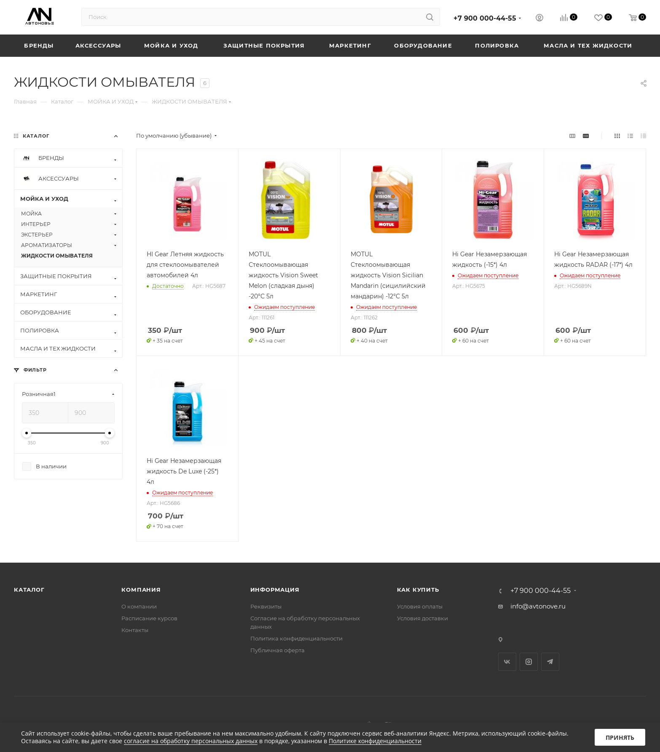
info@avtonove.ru (538, 606)
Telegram (550, 662)
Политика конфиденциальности (296, 638)
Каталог (29, 589)
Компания (141, 589)
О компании (139, 606)
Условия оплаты (420, 606)
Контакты (134, 630)
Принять (620, 737)
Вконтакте (507, 662)
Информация (275, 589)
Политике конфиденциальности (375, 741)
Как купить (418, 589)
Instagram (529, 662)
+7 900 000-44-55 (484, 18)
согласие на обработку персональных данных (191, 741)
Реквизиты (266, 606)
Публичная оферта (277, 650)
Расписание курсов (149, 618)
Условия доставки (422, 618)
